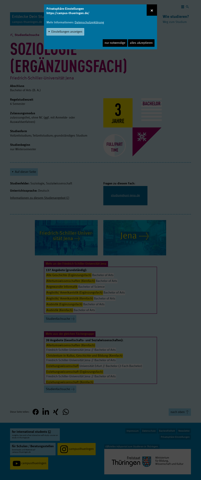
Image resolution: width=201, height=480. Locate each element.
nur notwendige (115, 43)
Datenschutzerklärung (89, 22)
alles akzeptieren (141, 43)
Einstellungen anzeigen (66, 31)
